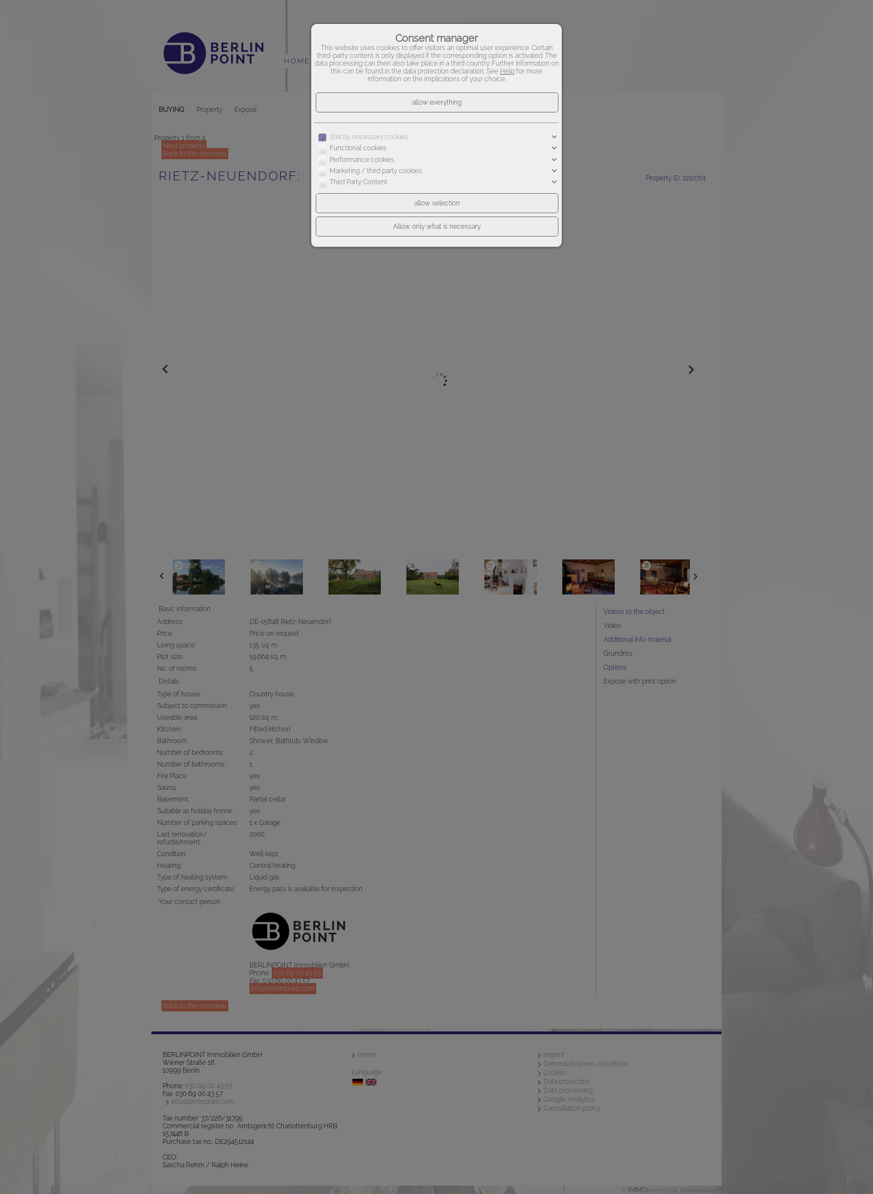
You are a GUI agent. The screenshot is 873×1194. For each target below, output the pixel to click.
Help (507, 71)
